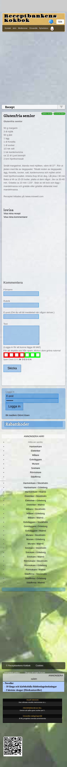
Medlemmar (23, 28)
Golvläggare (35, 459)
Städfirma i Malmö (35, 582)
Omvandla (33, 28)
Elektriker (35, 450)
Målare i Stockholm (35, 509)
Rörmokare (35, 472)
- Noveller (8, 683)
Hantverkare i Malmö (35, 492)
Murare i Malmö (35, 543)
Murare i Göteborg (35, 539)
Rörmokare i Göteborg (35, 565)
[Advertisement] (33, 68)
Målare (35, 455)
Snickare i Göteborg (36, 552)
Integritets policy (12, 672)
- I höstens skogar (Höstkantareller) (22, 690)
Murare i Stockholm (35, 535)
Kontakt (8, 28)
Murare (35, 463)
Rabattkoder (17, 424)
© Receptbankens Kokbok (18, 665)
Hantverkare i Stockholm (35, 483)
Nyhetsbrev (43, 28)
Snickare (35, 468)
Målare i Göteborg (35, 513)
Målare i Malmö (35, 517)
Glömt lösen (24, 415)
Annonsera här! (34, 436)
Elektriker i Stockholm (36, 496)
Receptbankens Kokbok (30, 18)
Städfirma (35, 476)
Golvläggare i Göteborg (35, 526)
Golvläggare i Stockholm (35, 522)
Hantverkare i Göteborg (36, 487)
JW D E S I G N (25, 359)
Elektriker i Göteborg (35, 500)
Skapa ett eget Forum (35, 672)
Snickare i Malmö (35, 556)
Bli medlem (11, 415)
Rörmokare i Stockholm (36, 561)
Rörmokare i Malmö (35, 569)
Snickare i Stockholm (35, 548)
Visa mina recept (12, 213)
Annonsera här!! (47, 677)
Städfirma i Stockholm (36, 574)
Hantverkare (35, 446)
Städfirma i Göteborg (35, 578)
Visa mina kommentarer (16, 217)
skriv (14, 28)
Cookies (39, 665)
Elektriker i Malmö (36, 504)
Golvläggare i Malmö (35, 530)
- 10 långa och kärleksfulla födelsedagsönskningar (30, 686)
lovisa (9, 210)
